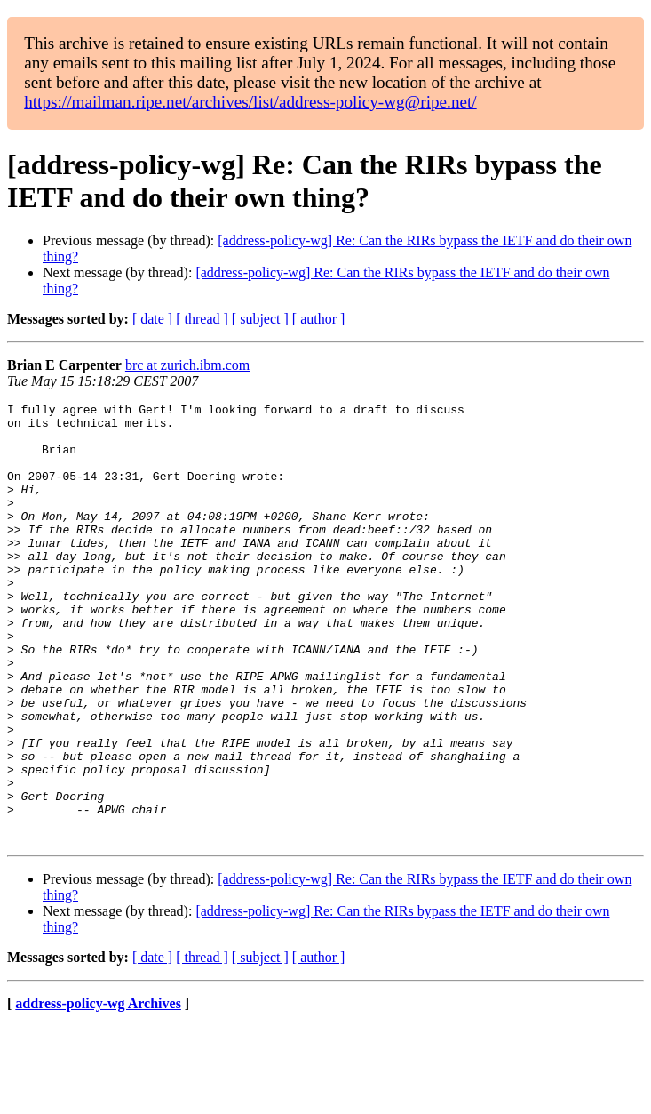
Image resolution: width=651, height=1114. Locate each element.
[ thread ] (202, 318)
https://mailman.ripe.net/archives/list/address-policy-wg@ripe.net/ (250, 101)
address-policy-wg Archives (98, 1091)
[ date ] (152, 318)
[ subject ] (260, 318)
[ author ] (318, 318)
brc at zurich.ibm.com (187, 365)
